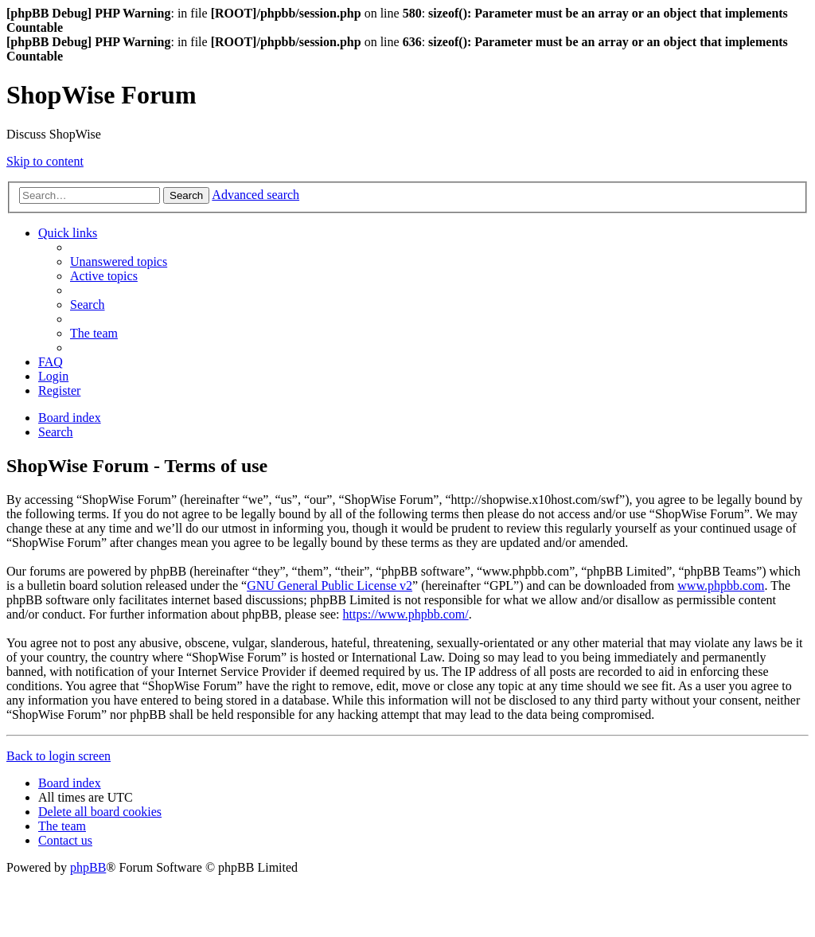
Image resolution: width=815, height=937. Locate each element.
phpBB (88, 867)
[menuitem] (118, 261)
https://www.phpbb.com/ (406, 614)
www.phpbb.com (720, 585)
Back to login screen (58, 756)
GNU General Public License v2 (329, 585)
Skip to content (45, 161)
